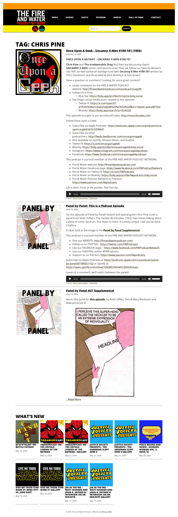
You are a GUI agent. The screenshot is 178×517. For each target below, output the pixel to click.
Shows (70, 17)
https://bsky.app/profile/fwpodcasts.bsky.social (129, 175)
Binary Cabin (107, 512)
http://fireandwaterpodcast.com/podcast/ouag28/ (112, 89)
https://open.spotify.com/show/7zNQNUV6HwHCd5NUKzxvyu (102, 267)
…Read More (73, 399)
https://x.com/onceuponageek (102, 143)
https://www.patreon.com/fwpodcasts (94, 182)
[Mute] (149, 194)
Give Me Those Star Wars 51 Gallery (51, 488)
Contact (156, 17)
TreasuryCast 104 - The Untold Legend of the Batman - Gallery (76, 448)
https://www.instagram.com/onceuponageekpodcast (117, 150)
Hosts (84, 17)
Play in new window (80, 198)
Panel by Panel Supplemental (121, 230)
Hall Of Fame (136, 17)
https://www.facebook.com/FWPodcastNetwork (134, 168)
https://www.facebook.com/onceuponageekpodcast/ (116, 154)
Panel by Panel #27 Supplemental (90, 290)
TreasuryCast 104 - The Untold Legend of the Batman (51, 448)
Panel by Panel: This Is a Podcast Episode (95, 206)
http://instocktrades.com (136, 115)
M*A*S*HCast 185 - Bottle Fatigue (26, 445)
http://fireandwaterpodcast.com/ (113, 240)
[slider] (109, 194)
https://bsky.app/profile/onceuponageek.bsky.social (112, 147)
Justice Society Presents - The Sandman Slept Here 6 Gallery (123, 448)
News (55, 17)
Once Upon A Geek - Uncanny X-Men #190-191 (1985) (103, 50)
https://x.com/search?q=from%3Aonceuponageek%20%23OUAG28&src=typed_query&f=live (119, 105)
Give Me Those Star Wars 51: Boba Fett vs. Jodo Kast (27, 490)
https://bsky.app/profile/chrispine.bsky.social (115, 96)
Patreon (101, 17)
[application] (114, 194)
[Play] (70, 194)
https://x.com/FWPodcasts (118, 171)
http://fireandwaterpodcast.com (117, 164)
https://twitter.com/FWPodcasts (119, 244)
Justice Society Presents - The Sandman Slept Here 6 (99, 448)
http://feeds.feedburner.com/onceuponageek (115, 136)
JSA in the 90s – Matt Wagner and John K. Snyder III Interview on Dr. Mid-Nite (76, 492)
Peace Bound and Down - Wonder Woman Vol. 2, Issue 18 (150, 448)
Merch (117, 17)
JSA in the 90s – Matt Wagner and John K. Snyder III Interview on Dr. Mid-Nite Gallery (101, 492)
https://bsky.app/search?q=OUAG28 (110, 110)
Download (93, 198)
